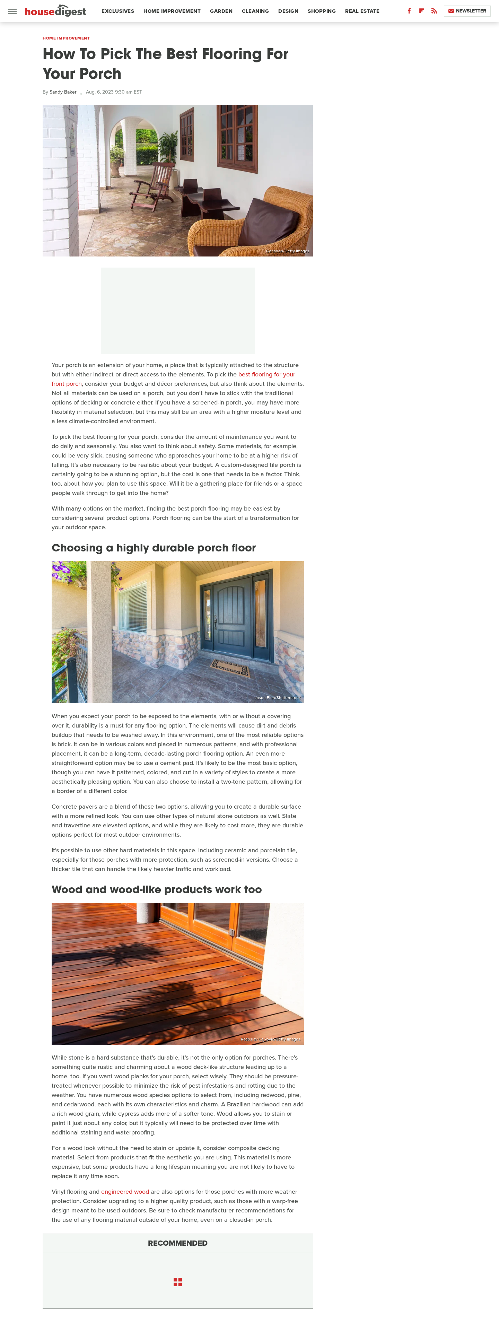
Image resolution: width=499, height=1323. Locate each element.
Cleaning (255, 11)
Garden (221, 11)
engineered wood (125, 1191)
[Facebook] (409, 12)
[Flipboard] (421, 12)
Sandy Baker (63, 92)
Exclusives (118, 11)
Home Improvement (172, 11)
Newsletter (467, 11)
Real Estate (362, 11)
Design (288, 11)
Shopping (322, 11)
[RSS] (434, 12)
